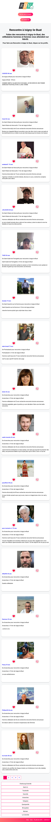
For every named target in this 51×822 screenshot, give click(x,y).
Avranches (25, 797)
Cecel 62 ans (6, 119)
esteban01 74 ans (7, 164)
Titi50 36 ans (6, 255)
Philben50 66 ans (7, 710)
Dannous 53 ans (7, 619)
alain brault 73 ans (7, 346)
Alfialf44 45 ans (7, 574)
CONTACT (47, 820)
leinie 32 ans (6, 392)
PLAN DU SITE (38, 820)
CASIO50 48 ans (7, 73)
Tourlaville (25, 790)
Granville (25, 794)
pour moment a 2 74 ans (9, 528)
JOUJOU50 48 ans (7, 210)
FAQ (27, 820)
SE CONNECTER (25, 19)
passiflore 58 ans (7, 483)
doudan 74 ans (6, 301)
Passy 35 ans (6, 665)
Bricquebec (25, 808)
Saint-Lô (25, 787)
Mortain (25, 811)
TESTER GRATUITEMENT (25, 14)
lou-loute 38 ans (7, 755)
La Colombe (25, 815)
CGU (31, 820)
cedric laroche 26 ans (8, 437)
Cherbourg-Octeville (25, 784)
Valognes (25, 801)
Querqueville (25, 804)
